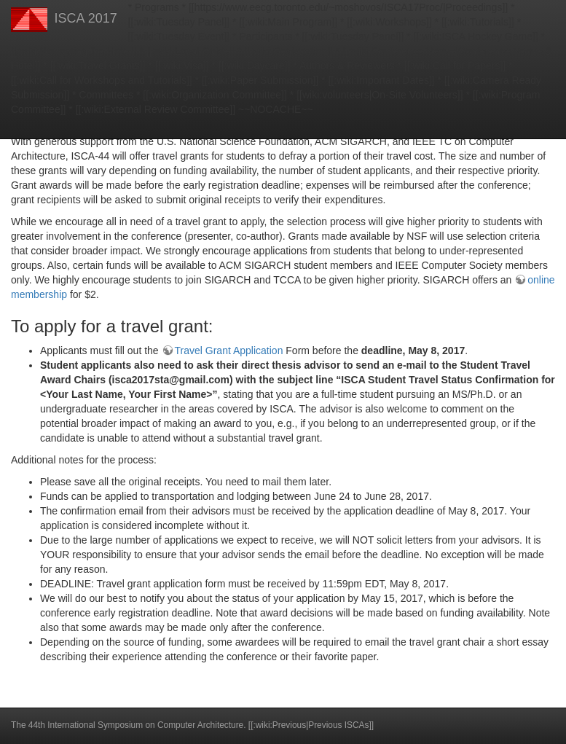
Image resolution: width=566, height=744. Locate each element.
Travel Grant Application (229, 350)
